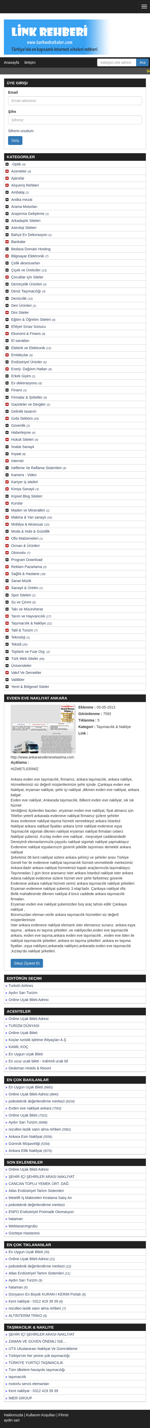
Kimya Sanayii (25, 489)
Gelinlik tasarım (23, 411)
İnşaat (18, 454)
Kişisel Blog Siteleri (26, 496)
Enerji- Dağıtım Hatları (31, 369)
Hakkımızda (13, 1415)
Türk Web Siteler (27, 658)
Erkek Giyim (23, 376)
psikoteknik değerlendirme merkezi (42, 1101)
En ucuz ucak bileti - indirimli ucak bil (38, 1061)
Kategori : (86, 727)
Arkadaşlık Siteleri (25, 221)
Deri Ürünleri (23, 305)
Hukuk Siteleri (24, 439)
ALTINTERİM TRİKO (28, 1316)
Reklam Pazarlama (29, 567)
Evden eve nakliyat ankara (35, 1108)
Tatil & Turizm (24, 630)
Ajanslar (17, 178)
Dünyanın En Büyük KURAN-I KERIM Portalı (47, 1294)
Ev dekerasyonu (26, 383)
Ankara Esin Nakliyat (30, 1136)
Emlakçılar (22, 355)
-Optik (18, 164)
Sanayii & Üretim (27, 588)
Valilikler (17, 680)
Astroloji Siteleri (23, 228)
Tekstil (19, 644)
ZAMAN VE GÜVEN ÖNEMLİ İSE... (37, 1341)
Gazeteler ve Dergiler (30, 404)
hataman (16, 1219)
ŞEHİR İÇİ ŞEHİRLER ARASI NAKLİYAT (41, 1177)
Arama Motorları (24, 207)
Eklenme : (87, 707)
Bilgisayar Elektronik (29, 256)
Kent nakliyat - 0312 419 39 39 (36, 1301)
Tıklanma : (87, 720)
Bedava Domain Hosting (31, 249)
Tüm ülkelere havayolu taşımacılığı (37, 1370)
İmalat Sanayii (22, 447)
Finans (19, 390)
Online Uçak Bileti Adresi (28, 1000)
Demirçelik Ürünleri (29, 284)
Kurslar (17, 503)
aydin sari (12, 1420)
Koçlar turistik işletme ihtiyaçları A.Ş (37, 1040)
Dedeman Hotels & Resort (30, 1068)
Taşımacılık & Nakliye (31, 623)
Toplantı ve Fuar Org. (30, 651)
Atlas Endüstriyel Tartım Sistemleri (36, 1191)
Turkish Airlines (21, 986)
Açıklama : (20, 762)
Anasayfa (11, 62)
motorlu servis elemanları (29, 1384)
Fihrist (63, 1415)
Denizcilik (22, 298)
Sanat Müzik (21, 581)
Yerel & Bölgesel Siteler (30, 687)
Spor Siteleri (23, 595)
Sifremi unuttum (21, 131)
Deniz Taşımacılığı (28, 291)
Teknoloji (20, 637)
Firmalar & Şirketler (29, 397)
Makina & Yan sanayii (31, 517)
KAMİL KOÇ (18, 1047)
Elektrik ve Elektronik (31, 348)
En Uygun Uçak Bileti (26, 1054)
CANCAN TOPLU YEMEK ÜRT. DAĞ (39, 1184)
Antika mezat (21, 199)
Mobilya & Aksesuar (30, 524)
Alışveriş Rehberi (25, 185)
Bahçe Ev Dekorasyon (31, 235)
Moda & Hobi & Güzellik (30, 531)
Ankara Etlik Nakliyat (30, 1151)
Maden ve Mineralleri (30, 510)
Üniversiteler (21, 666)
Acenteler (21, 171)
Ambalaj (20, 192)
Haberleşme (23, 432)
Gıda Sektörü (25, 418)
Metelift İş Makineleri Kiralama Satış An (40, 1198)
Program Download (26, 560)
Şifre (12, 112)
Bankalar (18, 242)
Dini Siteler (20, 312)
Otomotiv (20, 553)
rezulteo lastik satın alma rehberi (40, 1129)
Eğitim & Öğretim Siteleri (33, 319)
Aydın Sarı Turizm (23, 993)
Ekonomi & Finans (28, 334)
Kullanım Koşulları (40, 1415)
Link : (83, 733)
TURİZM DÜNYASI (24, 1026)
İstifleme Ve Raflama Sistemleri (38, 468)
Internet (17, 461)
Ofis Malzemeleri (27, 538)
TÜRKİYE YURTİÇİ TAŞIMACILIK (36, 1363)
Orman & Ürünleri (25, 546)
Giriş (15, 140)
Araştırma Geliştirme (30, 214)
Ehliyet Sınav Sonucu (28, 326)
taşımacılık (17, 1377)
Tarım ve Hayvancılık (31, 616)
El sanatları (20, 341)
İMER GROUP (20, 1398)
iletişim (29, 62)
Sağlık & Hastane (28, 574)
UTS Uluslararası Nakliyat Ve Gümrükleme (43, 1349)
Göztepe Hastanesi (24, 1233)
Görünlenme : (90, 714)
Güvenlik (20, 425)
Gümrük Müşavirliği (29, 1144)
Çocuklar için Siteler (27, 277)
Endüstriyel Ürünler (29, 362)
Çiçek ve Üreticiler (29, 270)
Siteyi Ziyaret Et (27, 963)
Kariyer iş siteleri (24, 482)
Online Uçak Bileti (23, 1033)
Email (13, 92)
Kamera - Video (23, 475)
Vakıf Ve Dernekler (26, 673)
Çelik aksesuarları (25, 263)
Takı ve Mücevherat (27, 609)
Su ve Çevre (23, 602)
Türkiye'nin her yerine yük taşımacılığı (39, 1356)
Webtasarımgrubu (23, 1226)
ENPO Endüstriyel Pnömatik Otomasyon (41, 1212)
